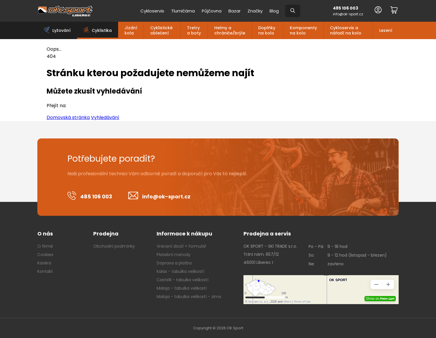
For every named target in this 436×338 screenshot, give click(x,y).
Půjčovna (211, 11)
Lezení (385, 30)
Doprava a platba (174, 263)
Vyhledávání (105, 117)
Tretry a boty (194, 30)
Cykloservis (152, 11)
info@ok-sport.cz (348, 14)
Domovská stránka (68, 117)
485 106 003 (345, 8)
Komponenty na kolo (303, 30)
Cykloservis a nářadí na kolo (345, 30)
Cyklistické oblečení (161, 30)
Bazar (234, 11)
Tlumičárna (183, 11)
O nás (45, 233)
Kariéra (44, 263)
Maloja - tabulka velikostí (182, 288)
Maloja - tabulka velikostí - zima (189, 296)
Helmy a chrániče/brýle (229, 30)
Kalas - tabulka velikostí (180, 271)
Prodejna (105, 233)
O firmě (45, 246)
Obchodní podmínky (114, 246)
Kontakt (45, 271)
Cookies (45, 254)
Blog (274, 11)
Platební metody (173, 254)
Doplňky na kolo (266, 30)
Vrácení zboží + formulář (181, 246)
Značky (255, 11)
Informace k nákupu (184, 233)
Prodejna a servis (267, 233)
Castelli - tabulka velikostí (182, 280)
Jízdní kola (130, 30)
